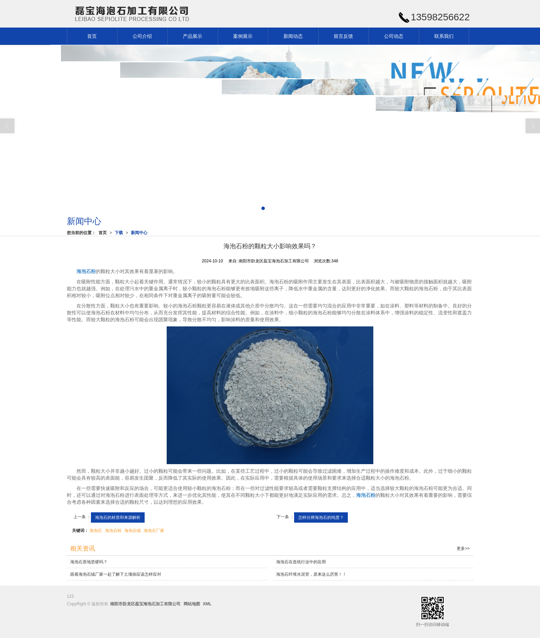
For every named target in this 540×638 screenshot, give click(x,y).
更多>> (463, 548)
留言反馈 (343, 36)
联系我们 (444, 36)
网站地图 (192, 604)
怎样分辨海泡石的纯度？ (321, 517)
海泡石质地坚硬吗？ (88, 561)
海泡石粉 (113, 530)
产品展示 (192, 36)
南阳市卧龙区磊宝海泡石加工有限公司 (145, 604)
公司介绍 (142, 36)
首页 (92, 36)
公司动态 (393, 36)
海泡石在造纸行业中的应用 (301, 561)
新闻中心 (139, 232)
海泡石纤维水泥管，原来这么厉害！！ (311, 574)
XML (207, 604)
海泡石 (96, 530)
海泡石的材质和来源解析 (118, 517)
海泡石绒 (132, 530)
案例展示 (242, 36)
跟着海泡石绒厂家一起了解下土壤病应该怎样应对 (115, 574)
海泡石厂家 (154, 530)
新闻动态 (293, 36)
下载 (119, 232)
